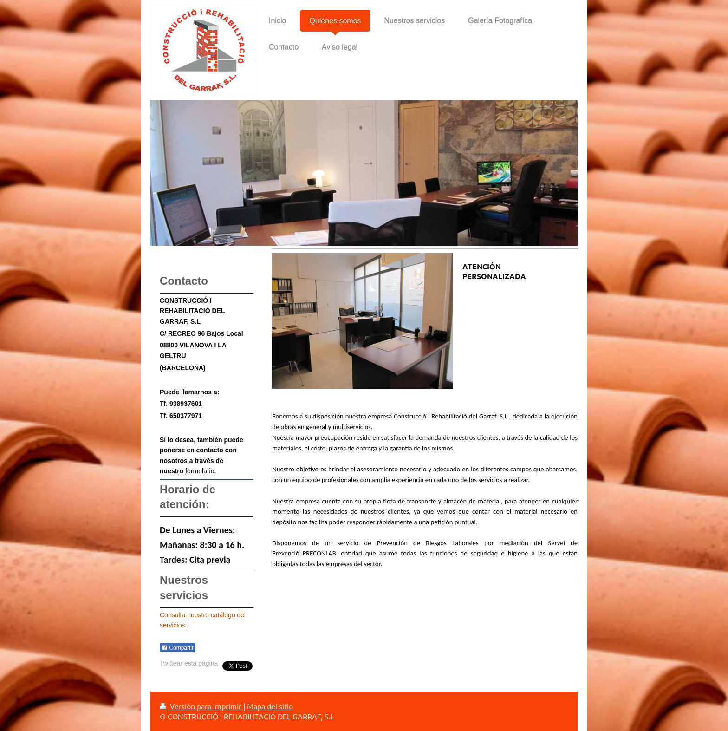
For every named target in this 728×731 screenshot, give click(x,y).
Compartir (178, 648)
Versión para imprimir (201, 706)
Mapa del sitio (270, 706)
